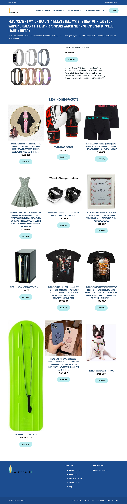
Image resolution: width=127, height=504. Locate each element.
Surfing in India (93, 10)
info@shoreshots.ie (111, 3)
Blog (105, 10)
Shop (114, 10)
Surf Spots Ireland (75, 10)
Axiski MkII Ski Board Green (26, 434)
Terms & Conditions (91, 500)
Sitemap (115, 500)
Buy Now (71, 59)
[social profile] (17, 3)
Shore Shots (58, 10)
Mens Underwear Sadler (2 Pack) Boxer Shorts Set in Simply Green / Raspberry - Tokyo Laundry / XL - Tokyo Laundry (101, 146)
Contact (79, 500)
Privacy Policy (105, 500)
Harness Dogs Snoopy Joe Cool (101, 370)
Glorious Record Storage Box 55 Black (25, 287)
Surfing (77, 47)
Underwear (85, 47)
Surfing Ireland (43, 10)
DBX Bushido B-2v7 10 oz (63, 147)
